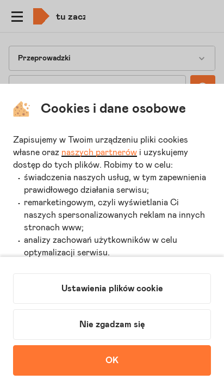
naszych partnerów (99, 152)
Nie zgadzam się (112, 324)
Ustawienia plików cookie (112, 288)
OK (112, 360)
